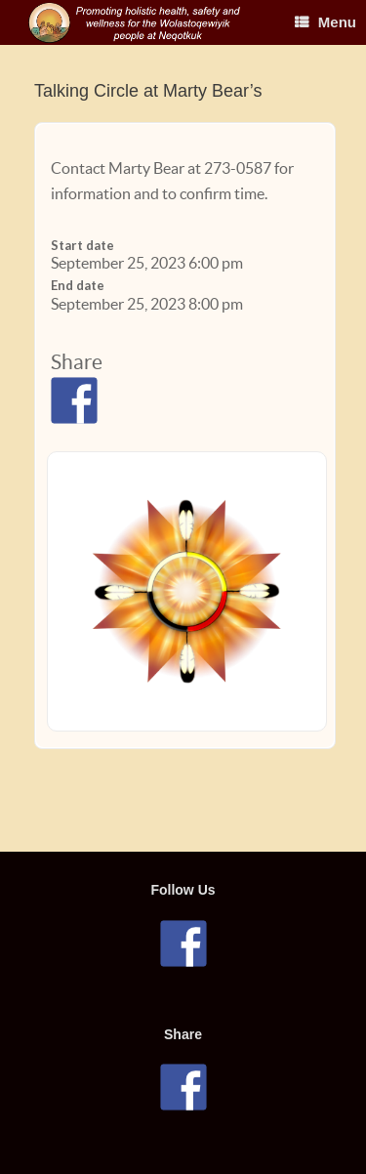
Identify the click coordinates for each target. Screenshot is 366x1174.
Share (76, 362)
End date (77, 285)
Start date (82, 245)
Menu (325, 22)
